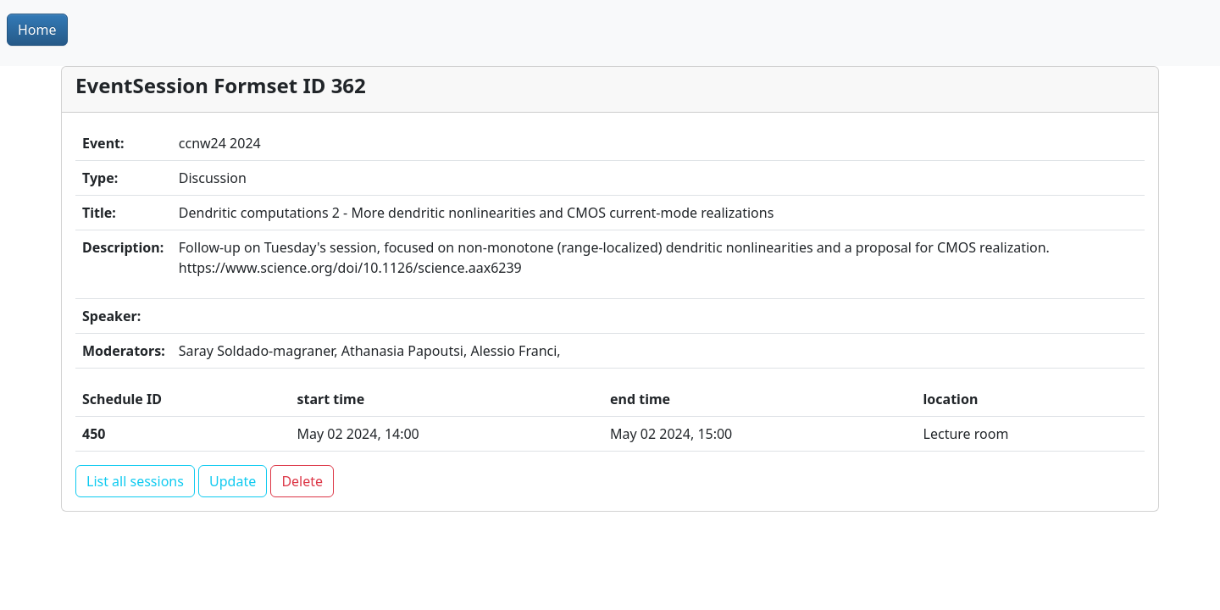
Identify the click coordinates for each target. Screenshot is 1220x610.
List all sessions (135, 481)
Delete (302, 481)
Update (232, 481)
